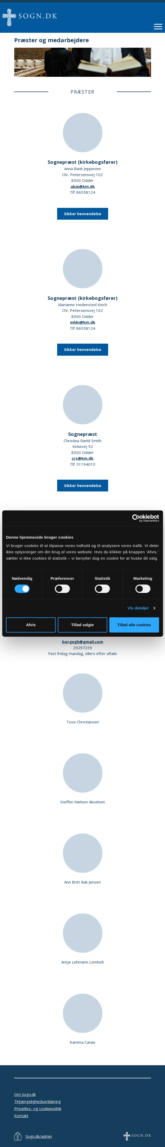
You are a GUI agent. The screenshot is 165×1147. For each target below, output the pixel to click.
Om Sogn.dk (25, 1094)
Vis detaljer (138, 608)
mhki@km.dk (82, 322)
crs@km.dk (82, 458)
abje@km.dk (83, 186)
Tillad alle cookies (134, 625)
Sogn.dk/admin (39, 1136)
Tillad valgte (82, 625)
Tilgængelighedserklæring (37, 1101)
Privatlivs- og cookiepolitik (37, 1108)
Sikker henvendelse (82, 213)
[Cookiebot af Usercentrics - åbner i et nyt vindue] (136, 518)
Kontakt (21, 1115)
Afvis (31, 625)
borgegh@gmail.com (82, 641)
